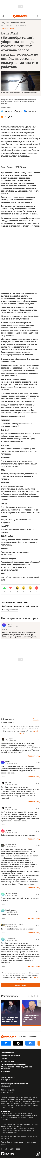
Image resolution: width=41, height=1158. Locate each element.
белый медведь (7, 606)
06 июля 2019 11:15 (6, 26)
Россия (19, 602)
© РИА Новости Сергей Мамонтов (12, 92)
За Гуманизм (10, 845)
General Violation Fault (14, 924)
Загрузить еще (20, 985)
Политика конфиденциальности (13, 1064)
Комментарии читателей (10, 610)
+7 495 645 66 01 (7, 1092)
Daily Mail (5, 23)
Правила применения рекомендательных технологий (16, 1067)
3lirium (8, 830)
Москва (26, 602)
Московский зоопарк (8, 602)
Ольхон (8, 783)
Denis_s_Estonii (11, 894)
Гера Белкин (10, 910)
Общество (34, 606)
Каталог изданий (7, 1053)
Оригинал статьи (7, 28)
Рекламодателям (7, 1061)
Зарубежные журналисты (10, 1056)
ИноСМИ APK (5, 1071)
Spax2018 (9, 739)
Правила (36, 719)
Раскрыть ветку (34, 756)
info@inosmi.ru (6, 1086)
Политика (23, 1036)
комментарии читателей (21, 606)
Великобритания (18, 23)
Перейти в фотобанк (30, 92)
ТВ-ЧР (7, 762)
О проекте (4, 1058)
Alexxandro (10, 939)
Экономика (33, 1036)
